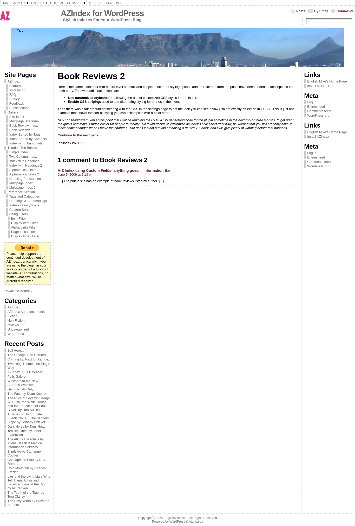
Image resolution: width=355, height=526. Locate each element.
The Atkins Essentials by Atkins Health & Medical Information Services (26, 443)
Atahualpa (196, 521)
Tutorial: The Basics (22, 148)
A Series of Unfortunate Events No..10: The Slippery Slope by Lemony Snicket (28, 418)
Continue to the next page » (79, 135)
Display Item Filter (24, 223)
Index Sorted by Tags (25, 134)
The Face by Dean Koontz (27, 394)
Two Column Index (23, 157)
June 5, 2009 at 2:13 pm (76, 174)
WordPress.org (318, 115)
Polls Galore (17, 376)
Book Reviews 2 (21, 130)
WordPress (16, 334)
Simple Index (19, 152)
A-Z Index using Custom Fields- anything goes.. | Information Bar (114, 170)
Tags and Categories (24, 196)
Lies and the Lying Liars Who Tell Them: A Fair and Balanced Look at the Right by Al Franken (29, 482)
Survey (14, 99)
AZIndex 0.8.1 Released (25, 372)
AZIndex (14, 81)
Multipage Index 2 (22, 187)
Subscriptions (19, 108)
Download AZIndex (18, 291)
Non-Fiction (16, 320)
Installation (17, 90)
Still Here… (16, 350)
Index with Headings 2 (25, 165)
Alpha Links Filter (24, 227)
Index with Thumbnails (25, 143)
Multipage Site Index (24, 121)
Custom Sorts (19, 210)
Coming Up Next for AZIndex (29, 359)
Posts (300, 11)
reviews (13, 325)
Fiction (12, 316)
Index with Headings (24, 161)
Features (16, 86)
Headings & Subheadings (28, 201)
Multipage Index (21, 183)
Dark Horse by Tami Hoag (26, 426)
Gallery (13, 112)
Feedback (16, 103)
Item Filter (18, 218)
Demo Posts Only (21, 389)
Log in (311, 102)
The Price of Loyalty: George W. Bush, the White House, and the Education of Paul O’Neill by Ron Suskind (29, 404)
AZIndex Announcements (26, 312)
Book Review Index (23, 126)
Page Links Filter (23, 232)
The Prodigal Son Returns (27, 355)
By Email (321, 11)
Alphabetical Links (22, 170)
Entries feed (316, 107)
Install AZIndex (318, 86)
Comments (345, 11)
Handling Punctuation (25, 179)
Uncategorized (18, 329)
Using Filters (18, 214)
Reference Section (21, 192)
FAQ (12, 95)
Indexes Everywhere (24, 205)
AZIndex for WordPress (102, 13)
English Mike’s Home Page (327, 81)
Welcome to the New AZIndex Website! (23, 383)
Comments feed (319, 111)
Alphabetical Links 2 (24, 174)
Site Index (16, 117)
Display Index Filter (25, 236)
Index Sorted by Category (28, 139)
